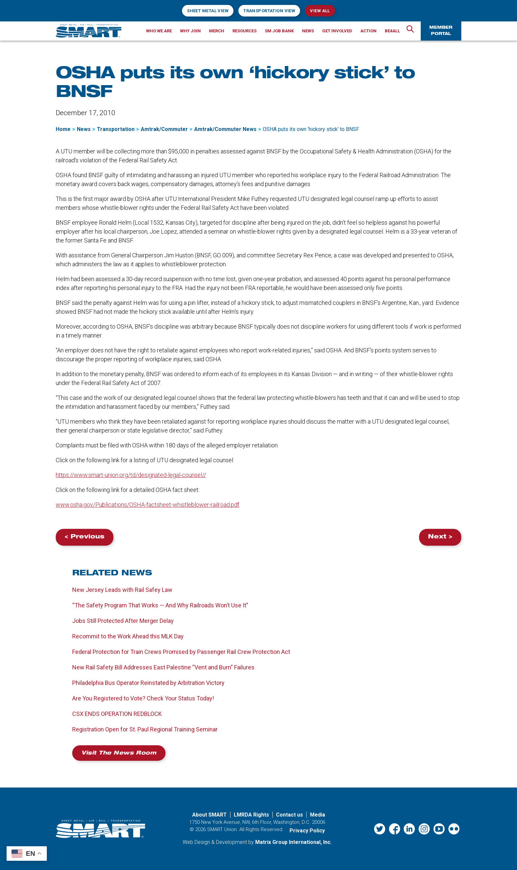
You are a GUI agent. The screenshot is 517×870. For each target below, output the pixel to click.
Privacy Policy (307, 830)
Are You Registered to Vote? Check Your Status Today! (143, 698)
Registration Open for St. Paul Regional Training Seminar (145, 729)
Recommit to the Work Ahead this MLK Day (128, 636)
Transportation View (269, 10)
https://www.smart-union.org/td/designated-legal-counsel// (131, 474)
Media (317, 815)
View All (320, 10)
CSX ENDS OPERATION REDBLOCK (117, 713)
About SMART (209, 815)
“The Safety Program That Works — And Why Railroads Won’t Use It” (160, 605)
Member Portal (440, 31)
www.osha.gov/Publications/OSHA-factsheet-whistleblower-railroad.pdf (147, 504)
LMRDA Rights (251, 815)
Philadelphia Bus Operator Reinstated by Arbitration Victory (148, 682)
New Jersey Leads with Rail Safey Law (122, 589)
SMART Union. (222, 829)
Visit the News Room (118, 753)
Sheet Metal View (207, 10)
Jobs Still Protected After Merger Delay (123, 620)
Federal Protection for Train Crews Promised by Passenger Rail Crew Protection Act (181, 651)
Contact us (289, 815)
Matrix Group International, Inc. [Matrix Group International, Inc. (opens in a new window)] (293, 842)
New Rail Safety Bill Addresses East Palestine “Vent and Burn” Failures (164, 667)
